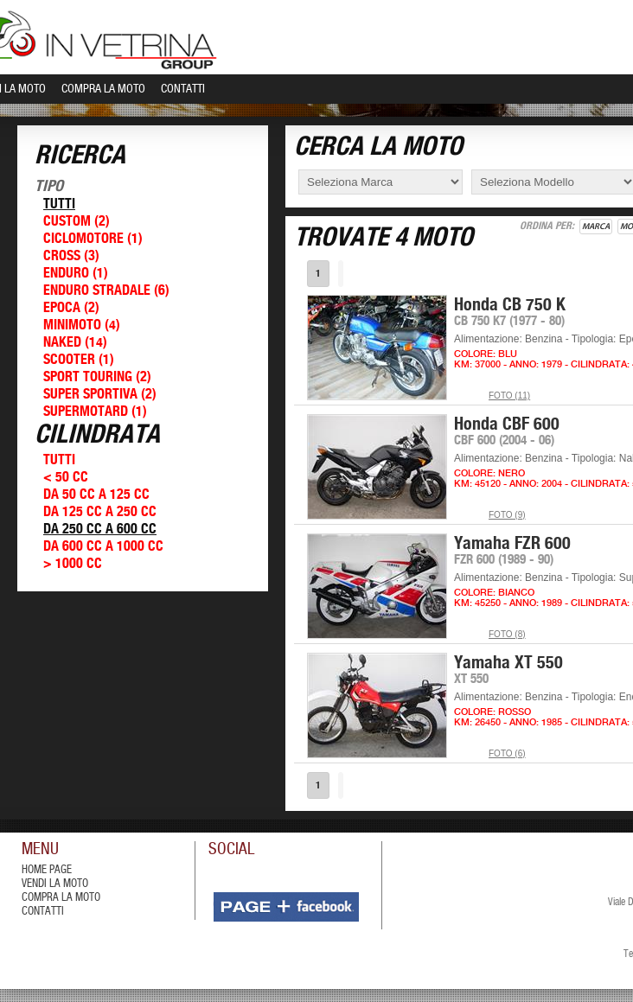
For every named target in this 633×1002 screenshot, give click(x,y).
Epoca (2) (71, 308)
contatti (43, 911)
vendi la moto (55, 884)
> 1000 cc (72, 564)
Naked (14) (75, 342)
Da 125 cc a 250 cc (100, 512)
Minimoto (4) (81, 325)
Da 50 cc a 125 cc (96, 495)
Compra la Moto (103, 89)
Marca (596, 226)
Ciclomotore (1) (93, 239)
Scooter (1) (78, 360)
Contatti (183, 89)
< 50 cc (65, 477)
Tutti (59, 204)
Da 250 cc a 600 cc (100, 529)
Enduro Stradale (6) (106, 291)
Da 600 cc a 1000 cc (103, 546)
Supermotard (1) (95, 412)
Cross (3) (71, 256)
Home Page (47, 870)
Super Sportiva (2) (100, 394)
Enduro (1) (75, 273)
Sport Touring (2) (97, 377)
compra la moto (61, 897)
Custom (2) (76, 221)
